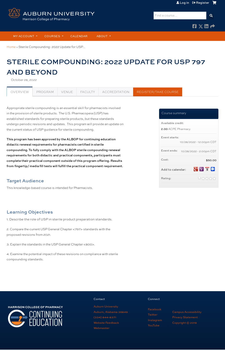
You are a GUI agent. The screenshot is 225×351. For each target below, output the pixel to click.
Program (45, 92)
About (102, 36)
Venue (67, 92)
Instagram (155, 320)
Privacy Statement (185, 317)
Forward (212, 26)
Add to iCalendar (207, 169)
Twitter (152, 314)
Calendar (79, 36)
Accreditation (115, 92)
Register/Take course (158, 92)
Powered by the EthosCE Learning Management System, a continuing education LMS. (201, 341)
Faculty (87, 92)
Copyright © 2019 (184, 323)
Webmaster (101, 328)
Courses (52, 36)
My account (23, 36)
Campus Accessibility (186, 312)
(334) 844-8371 (105, 317)
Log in (184, 2)
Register (202, 2)
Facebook (194, 26)
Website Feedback (106, 323)
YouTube (154, 325)
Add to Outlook (213, 169)
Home (11, 47)
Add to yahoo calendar (201, 169)
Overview (20, 92)
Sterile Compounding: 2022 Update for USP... (51, 47)
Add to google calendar (196, 169)
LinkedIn (206, 26)
